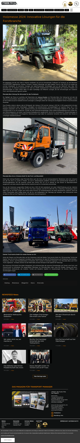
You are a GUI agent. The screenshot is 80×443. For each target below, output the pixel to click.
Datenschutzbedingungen (7, 435)
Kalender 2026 (17, 425)
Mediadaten (57, 413)
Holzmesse (8, 82)
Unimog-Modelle (42, 97)
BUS (26, 10)
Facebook (27, 422)
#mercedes (40, 283)
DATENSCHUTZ (73, 421)
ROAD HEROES (59, 10)
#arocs (33, 283)
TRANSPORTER (12, 10)
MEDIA (4, 421)
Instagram (27, 424)
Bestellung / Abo (58, 415)
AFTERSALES (49, 10)
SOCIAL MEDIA (29, 421)
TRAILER (20, 10)
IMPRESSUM (64, 421)
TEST (31, 10)
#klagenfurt (24, 283)
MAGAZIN (16, 421)
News (12, 319)
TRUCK (4, 10)
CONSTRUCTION (39, 10)
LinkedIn (27, 425)
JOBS (66, 10)
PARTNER (39, 421)
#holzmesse (15, 283)
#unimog (7, 283)
